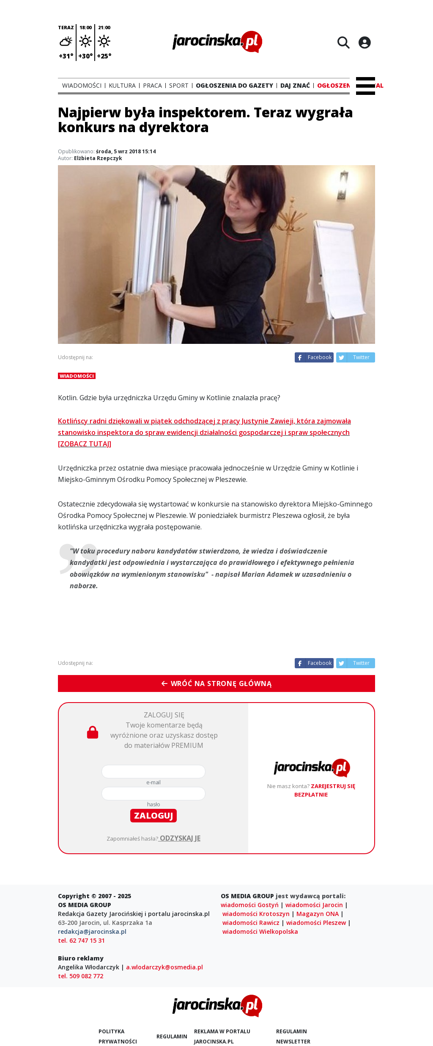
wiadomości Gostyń (250, 905)
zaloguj (153, 815)
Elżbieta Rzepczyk (98, 158)
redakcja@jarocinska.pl (92, 931)
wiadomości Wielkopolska (260, 931)
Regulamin (171, 1036)
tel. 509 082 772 (80, 976)
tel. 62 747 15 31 (81, 940)
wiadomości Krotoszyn (256, 914)
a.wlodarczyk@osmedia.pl (164, 967)
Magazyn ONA (317, 914)
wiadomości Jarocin (314, 905)
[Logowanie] (364, 42)
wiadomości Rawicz (251, 923)
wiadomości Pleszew (316, 923)
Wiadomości (77, 376)
